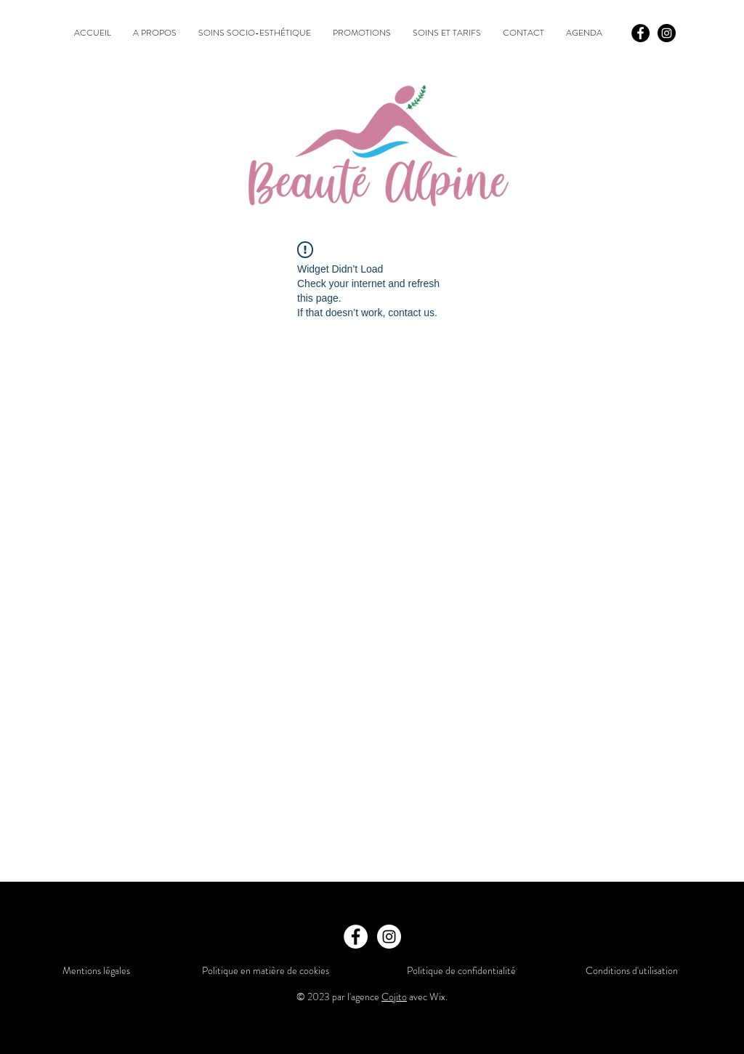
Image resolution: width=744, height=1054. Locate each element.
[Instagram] (667, 33)
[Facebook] (640, 33)
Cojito (394, 996)
